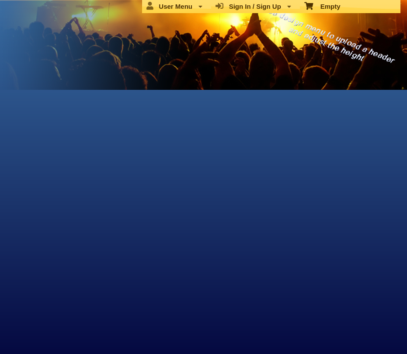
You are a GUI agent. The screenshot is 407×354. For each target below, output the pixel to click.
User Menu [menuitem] (174, 6)
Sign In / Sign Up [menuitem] (253, 6)
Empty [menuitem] (322, 5)
